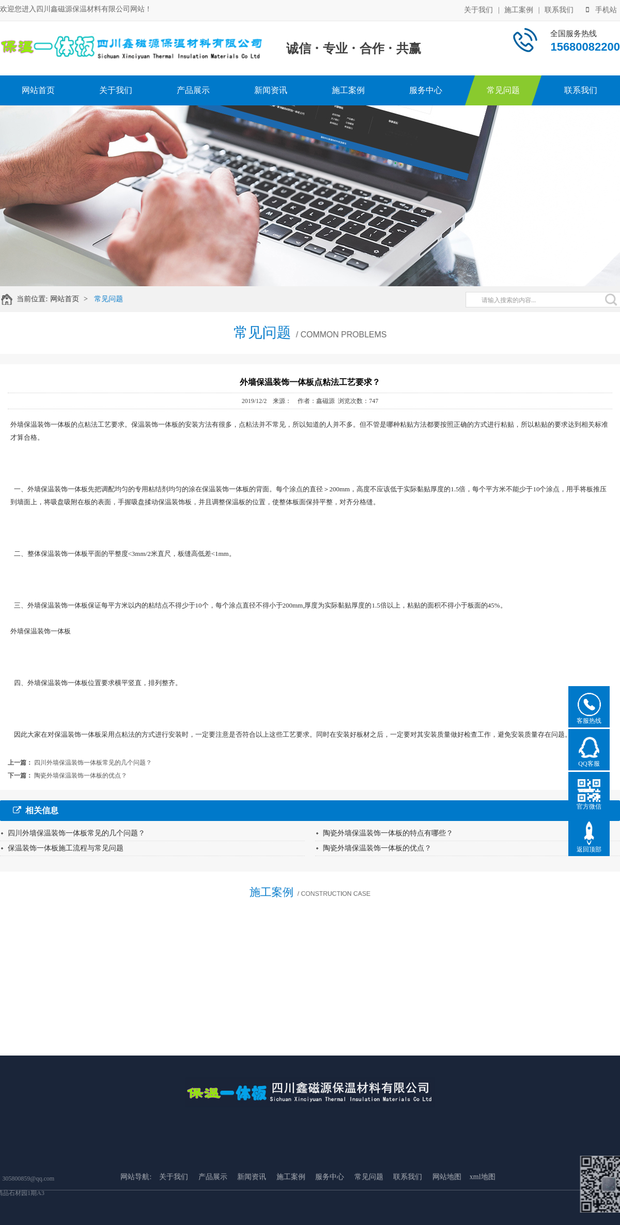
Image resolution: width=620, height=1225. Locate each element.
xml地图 (482, 1205)
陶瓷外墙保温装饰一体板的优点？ (80, 775)
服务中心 (425, 90)
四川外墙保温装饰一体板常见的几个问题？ (93, 762)
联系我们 (559, 9)
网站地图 (446, 1205)
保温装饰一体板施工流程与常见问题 (65, 848)
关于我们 (478, 9)
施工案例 (518, 9)
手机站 (601, 9)
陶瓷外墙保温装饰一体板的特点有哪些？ (388, 833)
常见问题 (503, 90)
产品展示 (193, 90)
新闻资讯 (270, 90)
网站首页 (38, 90)
